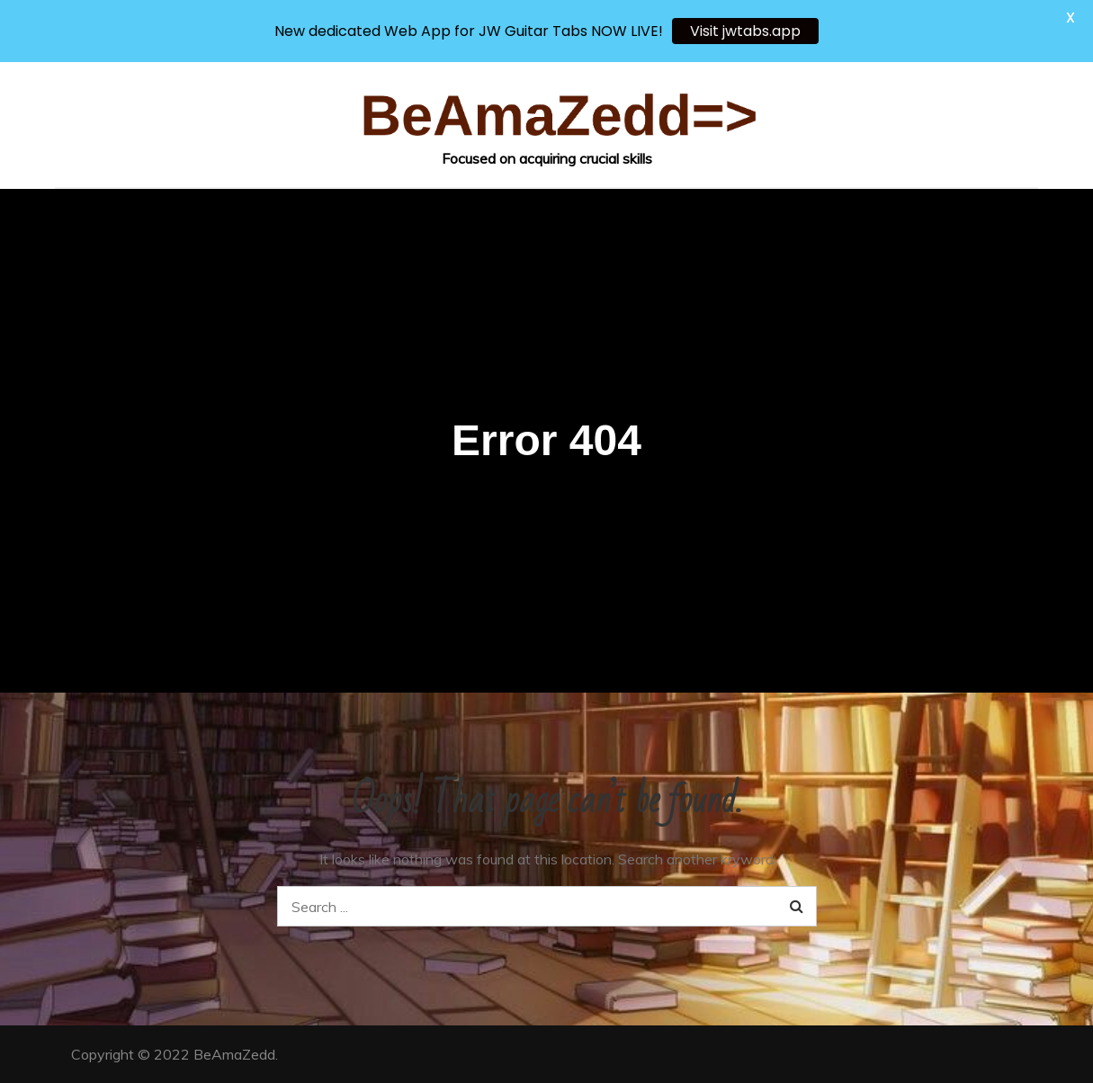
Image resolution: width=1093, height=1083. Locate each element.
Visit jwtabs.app (745, 31)
